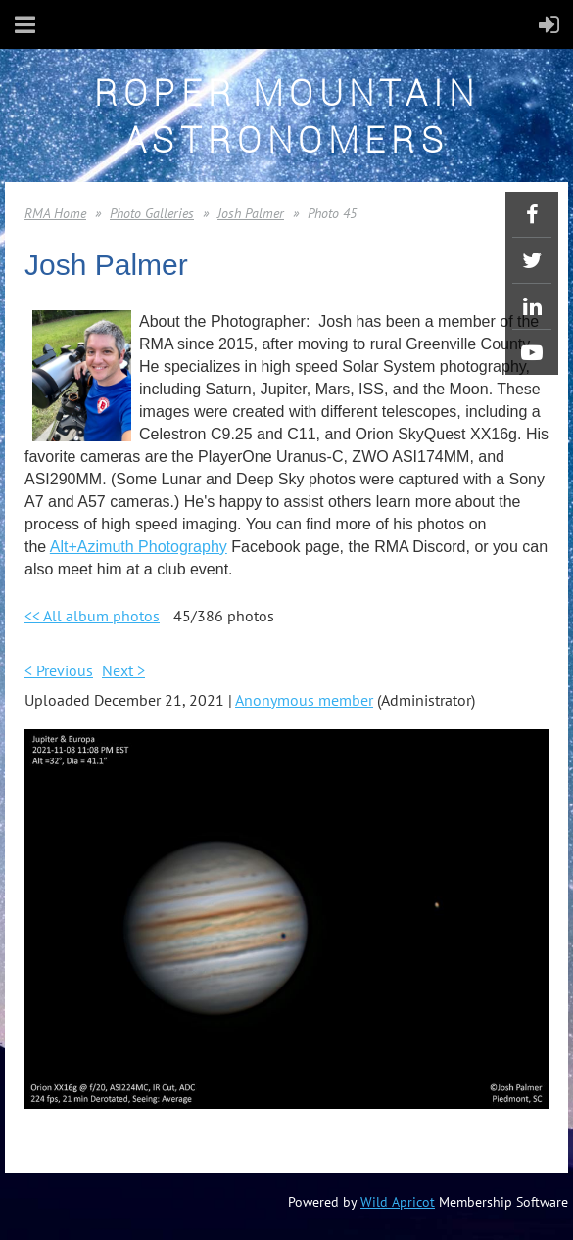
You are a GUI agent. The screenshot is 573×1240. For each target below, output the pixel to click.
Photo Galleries (152, 213)
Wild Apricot (397, 1202)
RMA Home (55, 213)
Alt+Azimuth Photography (138, 546)
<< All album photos (92, 615)
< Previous (58, 670)
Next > (123, 670)
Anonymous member (304, 700)
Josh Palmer (250, 213)
